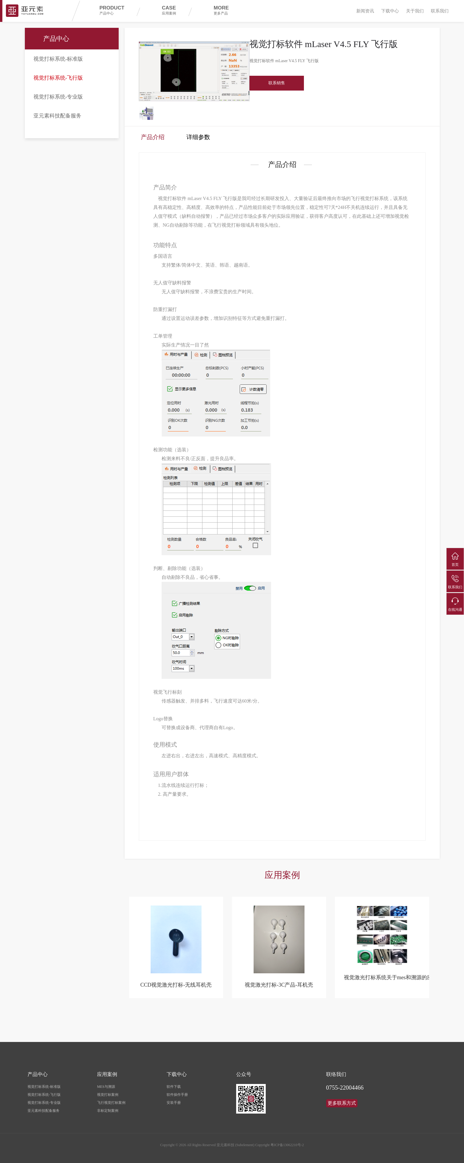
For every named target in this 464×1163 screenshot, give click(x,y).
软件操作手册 (177, 1091)
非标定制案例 (107, 1107)
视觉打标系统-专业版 (58, 97)
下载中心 (390, 11)
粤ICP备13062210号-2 (287, 1142)
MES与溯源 (106, 1083)
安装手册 (174, 1099)
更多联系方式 (342, 1099)
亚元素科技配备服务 (57, 116)
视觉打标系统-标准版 (58, 59)
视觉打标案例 (107, 1091)
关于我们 (415, 11)
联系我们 (440, 11)
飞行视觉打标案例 (111, 1099)
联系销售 (276, 83)
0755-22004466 (345, 1084)
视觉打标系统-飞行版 (58, 78)
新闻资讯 (365, 11)
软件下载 (174, 1083)
